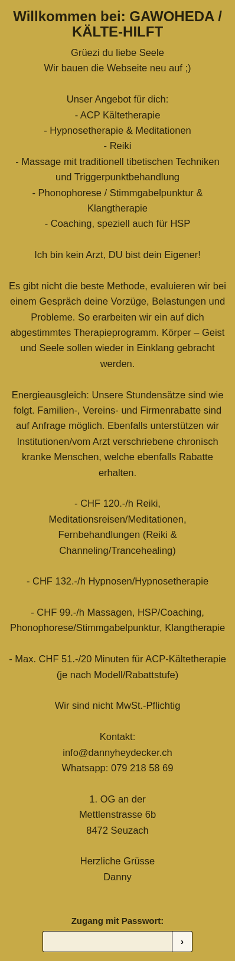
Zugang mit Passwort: (117, 921)
